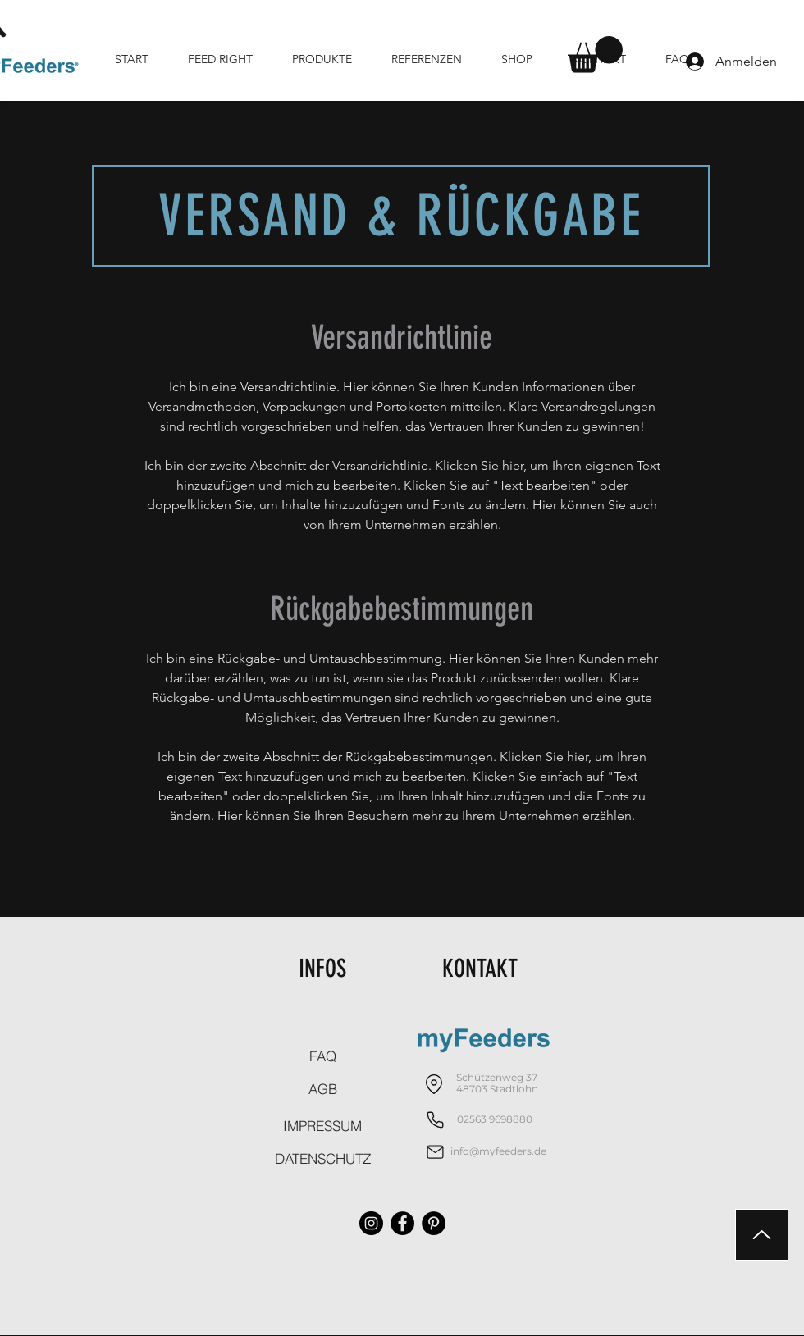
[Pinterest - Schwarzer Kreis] (433, 1223)
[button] (595, 54)
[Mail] (435, 1152)
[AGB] (322, 1088)
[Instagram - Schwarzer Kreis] (371, 1223)
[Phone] (435, 1120)
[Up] (761, 1235)
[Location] (433, 1084)
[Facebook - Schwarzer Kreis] (402, 1223)
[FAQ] (322, 1055)
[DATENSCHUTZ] (322, 1158)
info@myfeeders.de (498, 1151)
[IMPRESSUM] (322, 1125)
